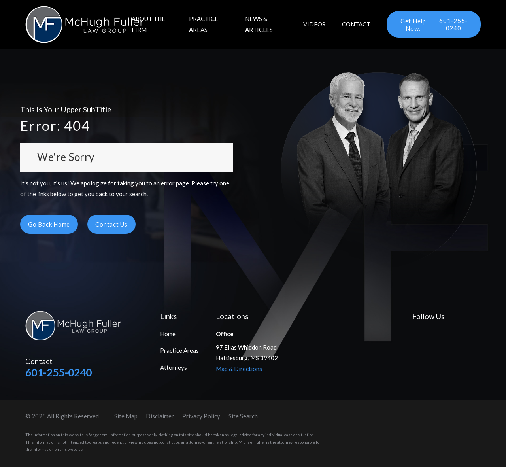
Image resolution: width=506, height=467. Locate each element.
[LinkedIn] (434, 333)
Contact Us (111, 224)
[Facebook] (416, 333)
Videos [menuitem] (314, 24)
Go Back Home (49, 224)
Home (168, 333)
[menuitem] (126, 416)
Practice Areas (179, 350)
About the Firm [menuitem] (148, 24)
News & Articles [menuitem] (259, 24)
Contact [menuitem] (356, 24)
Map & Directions (239, 368)
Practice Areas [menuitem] (203, 24)
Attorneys (173, 367)
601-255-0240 (431, 24)
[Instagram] (470, 333)
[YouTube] (452, 333)
